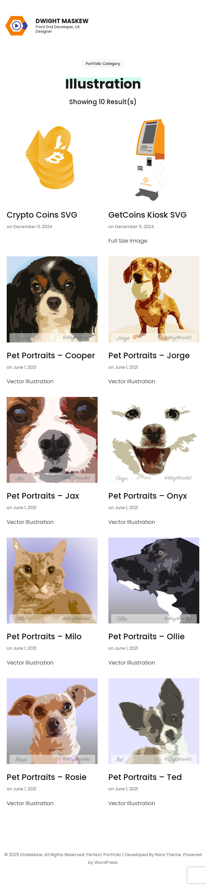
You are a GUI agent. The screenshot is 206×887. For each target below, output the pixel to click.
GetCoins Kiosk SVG (147, 215)
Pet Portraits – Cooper (51, 355)
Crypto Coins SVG (42, 215)
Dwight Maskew (62, 21)
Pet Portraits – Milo (44, 636)
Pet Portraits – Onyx (147, 496)
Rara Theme (168, 855)
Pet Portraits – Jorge (149, 355)
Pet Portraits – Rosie (47, 777)
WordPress (105, 862)
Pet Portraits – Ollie (146, 636)
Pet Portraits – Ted (145, 777)
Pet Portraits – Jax (43, 496)
